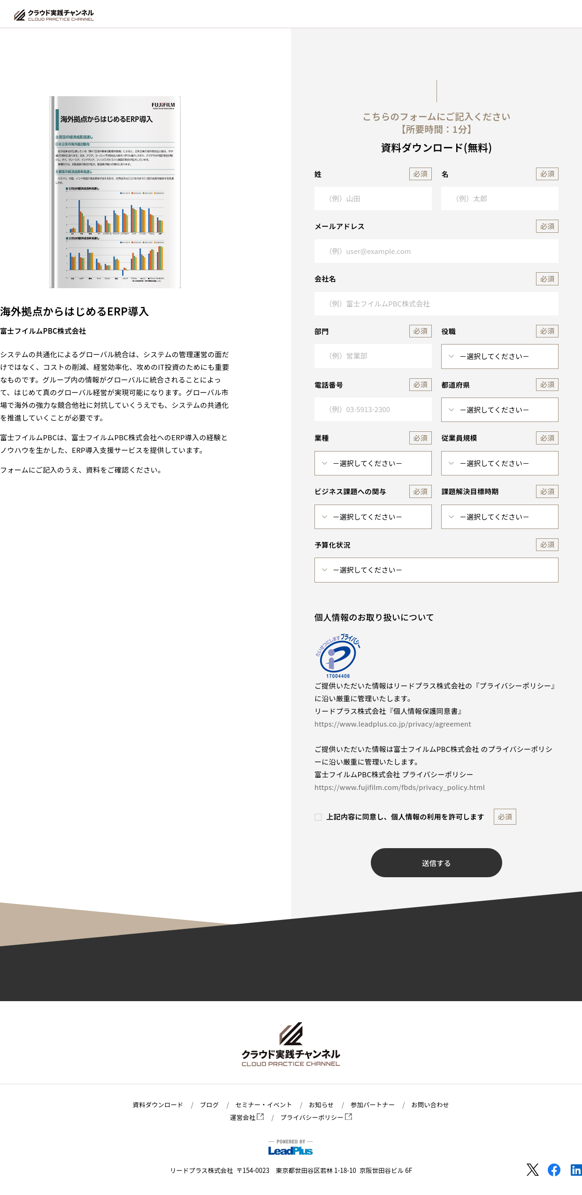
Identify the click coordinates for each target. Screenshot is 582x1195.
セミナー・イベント (263, 1104)
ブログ (207, 1104)
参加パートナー (374, 1104)
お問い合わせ (433, 1104)
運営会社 (246, 1117)
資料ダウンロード (156, 1104)
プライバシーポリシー (316, 1117)
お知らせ (322, 1104)
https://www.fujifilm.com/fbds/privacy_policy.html (401, 787)
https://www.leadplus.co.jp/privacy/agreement (394, 723)
